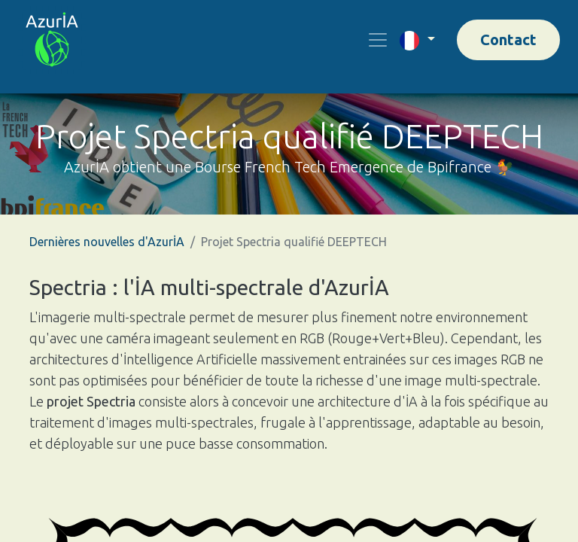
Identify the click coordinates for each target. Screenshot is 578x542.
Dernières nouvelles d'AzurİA (106, 241)
